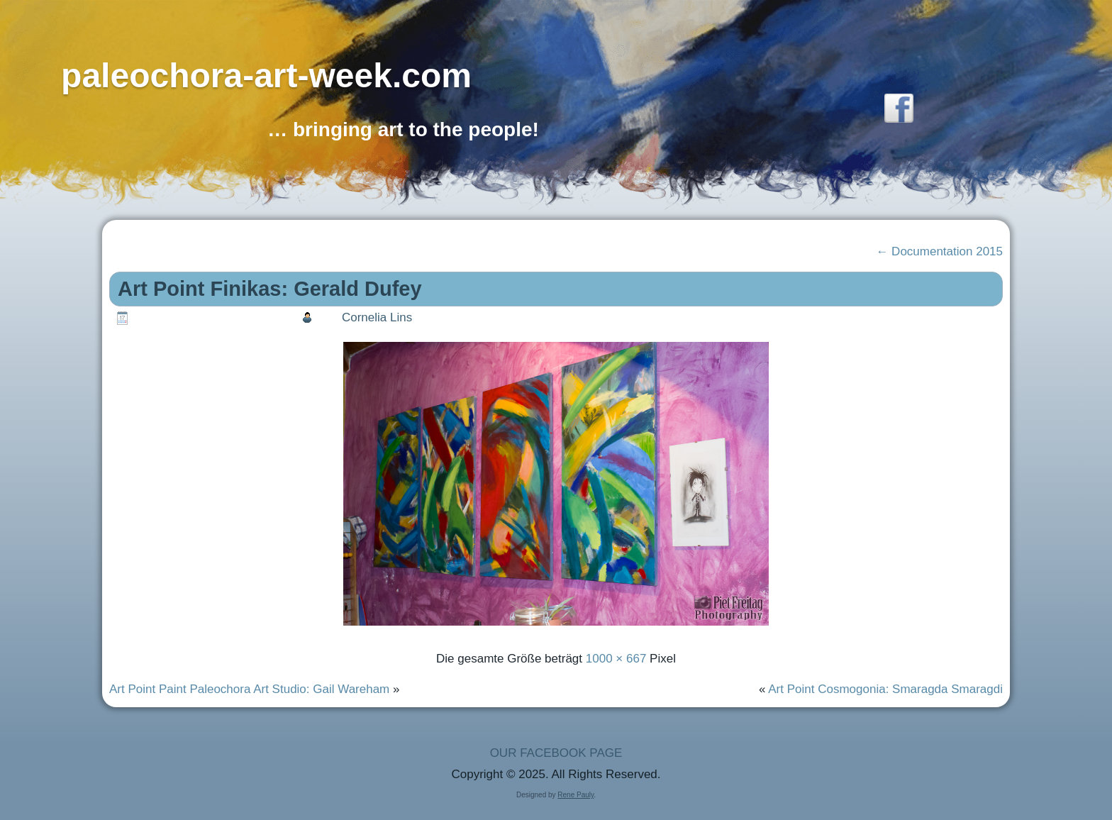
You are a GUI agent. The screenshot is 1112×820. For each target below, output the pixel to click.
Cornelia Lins (377, 317)
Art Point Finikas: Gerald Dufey (270, 288)
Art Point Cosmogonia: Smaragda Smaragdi (885, 689)
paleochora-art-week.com (266, 75)
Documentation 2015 (939, 251)
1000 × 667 (616, 658)
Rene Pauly (575, 795)
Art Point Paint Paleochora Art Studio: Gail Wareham (249, 689)
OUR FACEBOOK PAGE (556, 753)
